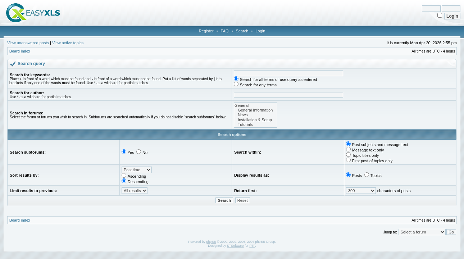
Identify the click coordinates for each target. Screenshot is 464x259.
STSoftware (235, 245)
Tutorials (256, 124)
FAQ (225, 31)
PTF (252, 245)
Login (260, 31)
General (256, 105)
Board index (19, 51)
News (256, 115)
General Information (256, 110)
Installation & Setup (256, 120)
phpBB (211, 242)
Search (242, 31)
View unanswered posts (28, 43)
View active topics (67, 43)
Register (206, 31)
